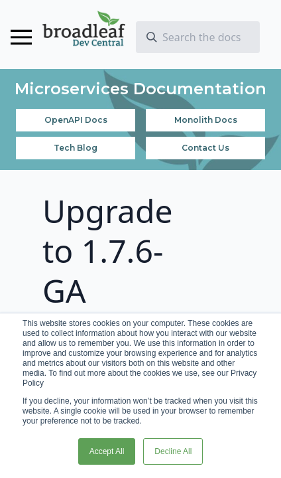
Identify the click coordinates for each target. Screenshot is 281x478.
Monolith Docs (205, 120)
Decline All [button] (173, 451)
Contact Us (205, 148)
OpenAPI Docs (75, 120)
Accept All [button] (107, 451)
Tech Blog (75, 148)
